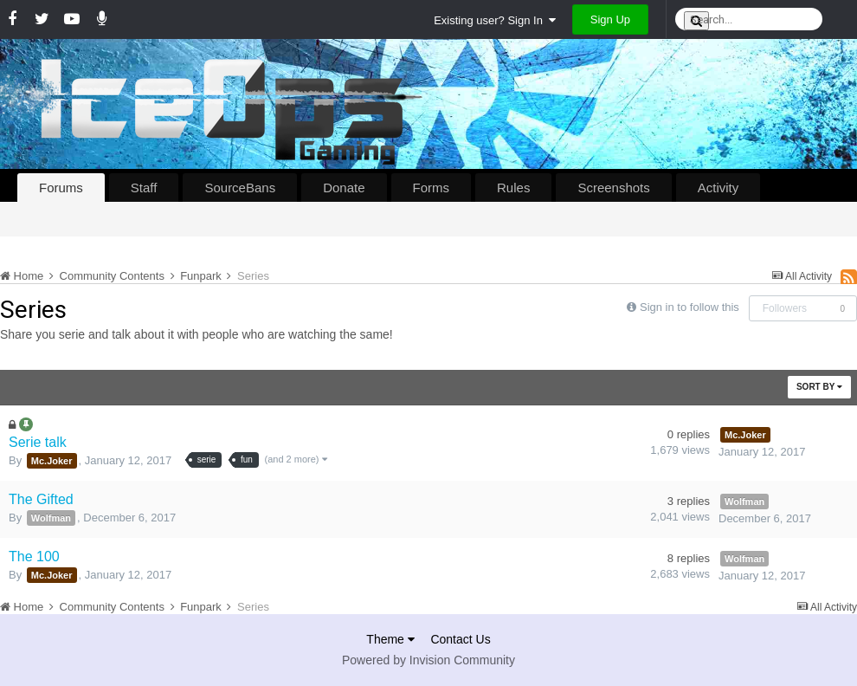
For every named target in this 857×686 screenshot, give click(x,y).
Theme (390, 639)
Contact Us (460, 639)
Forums (61, 187)
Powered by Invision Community (428, 660)
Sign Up (610, 19)
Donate (343, 187)
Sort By (819, 387)
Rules (513, 187)
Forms (431, 187)
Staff (144, 187)
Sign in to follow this (689, 307)
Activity (718, 187)
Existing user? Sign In (495, 20)
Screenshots (613, 187)
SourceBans (239, 187)
